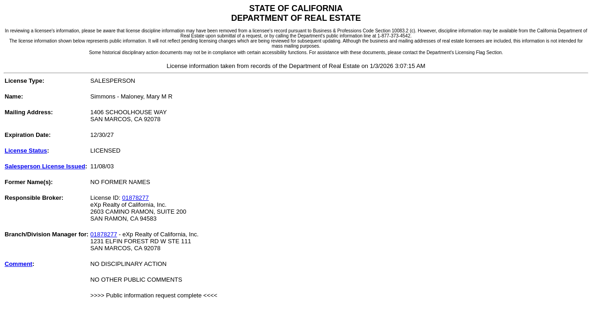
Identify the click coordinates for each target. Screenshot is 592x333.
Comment (18, 263)
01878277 (135, 197)
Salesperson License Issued (45, 166)
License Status (26, 150)
